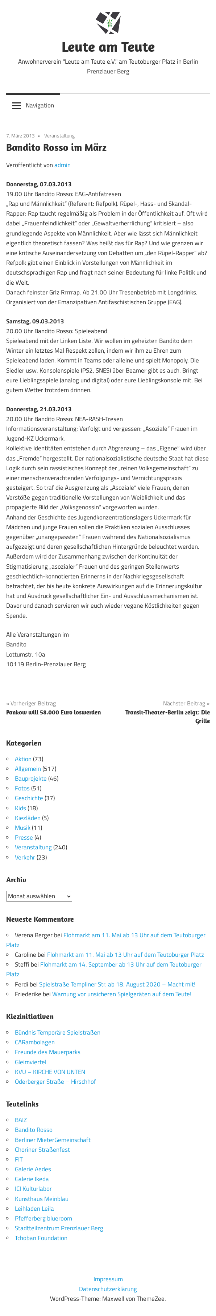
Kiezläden (28, 818)
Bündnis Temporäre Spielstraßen (57, 1032)
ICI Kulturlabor (33, 1188)
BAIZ (21, 1120)
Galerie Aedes (33, 1169)
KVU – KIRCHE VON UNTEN (50, 1072)
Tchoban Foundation (41, 1238)
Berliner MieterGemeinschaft (53, 1140)
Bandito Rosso (34, 1129)
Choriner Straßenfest (42, 1149)
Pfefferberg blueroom (43, 1218)
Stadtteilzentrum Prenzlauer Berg (59, 1228)
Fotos (22, 788)
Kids (20, 808)
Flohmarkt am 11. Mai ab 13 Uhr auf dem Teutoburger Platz (125, 954)
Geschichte (29, 798)
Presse (24, 837)
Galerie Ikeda (32, 1179)
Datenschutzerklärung (108, 1289)
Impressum (108, 1279)
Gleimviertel (30, 1062)
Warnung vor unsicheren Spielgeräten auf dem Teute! (121, 994)
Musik (22, 827)
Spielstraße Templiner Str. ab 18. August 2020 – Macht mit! (117, 984)
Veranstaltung (59, 135)
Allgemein (28, 768)
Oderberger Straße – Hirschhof (55, 1081)
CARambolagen (35, 1042)
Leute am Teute (108, 46)
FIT (19, 1159)
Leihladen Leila (34, 1208)
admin (62, 165)
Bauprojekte (31, 778)
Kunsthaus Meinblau (41, 1198)
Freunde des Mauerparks (47, 1052)
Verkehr (25, 857)
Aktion (23, 759)
